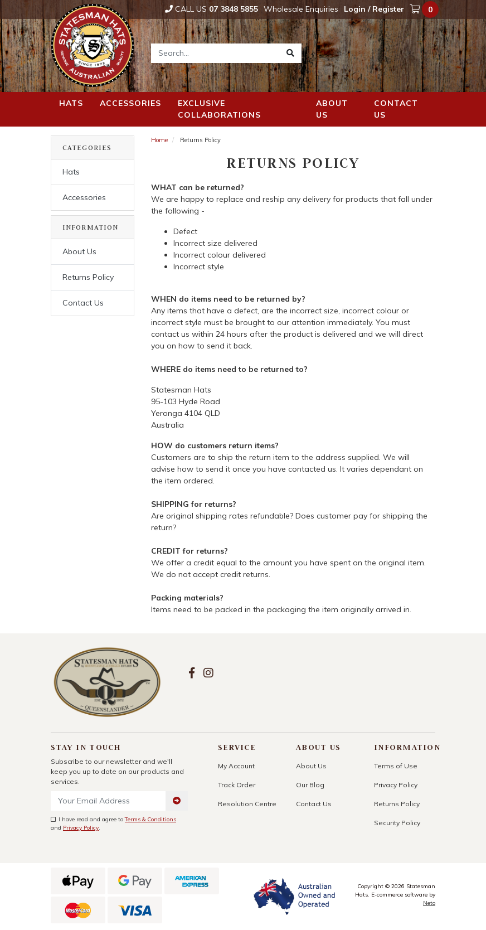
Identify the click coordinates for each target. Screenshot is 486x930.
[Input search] (215, 53)
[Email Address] (108, 801)
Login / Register (374, 9)
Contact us (396, 109)
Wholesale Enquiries (301, 9)
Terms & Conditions (150, 819)
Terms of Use (395, 766)
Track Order (236, 785)
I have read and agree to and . (113, 823)
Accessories (130, 103)
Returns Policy (88, 277)
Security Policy (397, 822)
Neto (429, 903)
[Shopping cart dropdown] (425, 9)
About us (332, 109)
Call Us (211, 9)
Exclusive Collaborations (219, 109)
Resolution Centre (247, 804)
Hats (71, 103)
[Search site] (290, 53)
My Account (236, 766)
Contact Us (83, 303)
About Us (79, 251)
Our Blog (310, 785)
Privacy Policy (81, 827)
